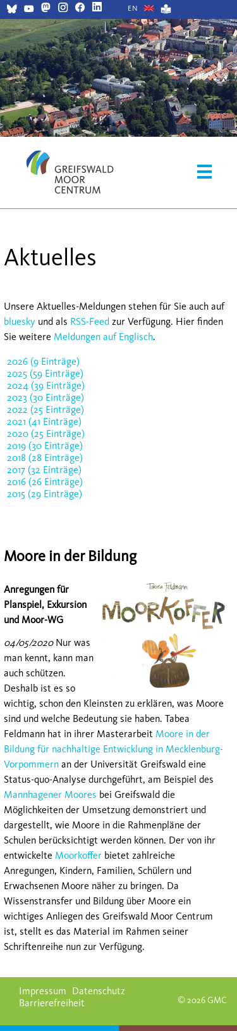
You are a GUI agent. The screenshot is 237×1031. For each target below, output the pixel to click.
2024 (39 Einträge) (46, 385)
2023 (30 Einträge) (45, 397)
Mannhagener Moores (50, 794)
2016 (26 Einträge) (45, 482)
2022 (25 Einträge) (45, 409)
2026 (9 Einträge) (43, 361)
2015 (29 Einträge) (44, 494)
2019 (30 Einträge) (45, 446)
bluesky (19, 321)
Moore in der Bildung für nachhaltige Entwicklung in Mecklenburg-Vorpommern (113, 749)
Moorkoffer (78, 855)
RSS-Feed (89, 321)
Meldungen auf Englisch (103, 337)
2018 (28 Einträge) (45, 458)
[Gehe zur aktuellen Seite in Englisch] (133, 8)
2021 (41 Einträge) (44, 421)
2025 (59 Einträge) (45, 373)
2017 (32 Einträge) (44, 470)
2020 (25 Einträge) (46, 433)
